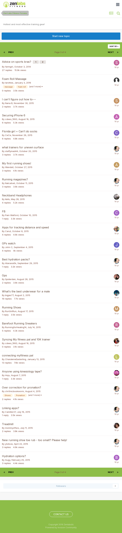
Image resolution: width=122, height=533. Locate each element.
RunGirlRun (10, 311)
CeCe (8, 135)
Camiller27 (10, 412)
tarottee (9, 82)
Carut (8, 231)
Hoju (7, 375)
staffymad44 (11, 151)
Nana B (9, 103)
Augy (7, 460)
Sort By (113, 46)
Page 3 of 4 (61, 52)
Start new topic (61, 36)
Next (111, 52)
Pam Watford (11, 215)
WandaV (9, 167)
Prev (11, 52)
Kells (7, 199)
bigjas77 (9, 295)
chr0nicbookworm (14, 391)
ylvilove (9, 444)
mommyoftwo (12, 428)
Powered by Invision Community (61, 527)
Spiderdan (10, 279)
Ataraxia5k (10, 263)
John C (9, 247)
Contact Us (61, 514)
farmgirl (9, 66)
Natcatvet (10, 183)
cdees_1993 (11, 119)
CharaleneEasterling (15, 359)
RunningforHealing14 (15, 327)
